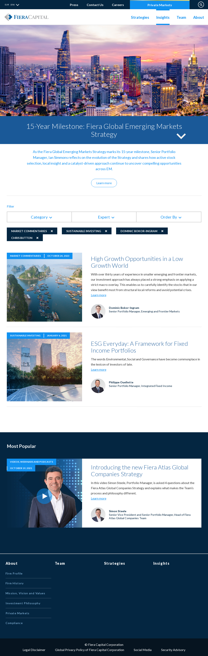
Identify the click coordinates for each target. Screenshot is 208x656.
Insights (163, 17)
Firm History (15, 583)
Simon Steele (117, 511)
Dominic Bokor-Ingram (139, 231)
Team (181, 17)
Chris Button (21, 238)
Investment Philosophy (23, 603)
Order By (169, 217)
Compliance (14, 623)
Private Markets (160, 5)
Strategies (140, 17)
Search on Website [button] (201, 5)
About (198, 17)
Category (39, 217)
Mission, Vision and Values (25, 593)
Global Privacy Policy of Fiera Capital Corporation (89, 650)
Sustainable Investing (83, 231)
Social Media (143, 650)
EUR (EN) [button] (10, 4)
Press (74, 5)
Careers (118, 4)
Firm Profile (14, 573)
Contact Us (95, 5)
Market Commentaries (29, 231)
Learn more (106, 183)
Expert (104, 217)
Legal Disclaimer (34, 650)
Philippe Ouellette (121, 382)
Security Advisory (173, 650)
